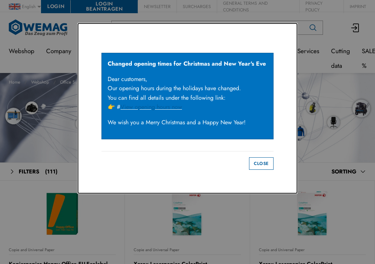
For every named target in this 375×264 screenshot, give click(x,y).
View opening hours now (151, 107)
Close (261, 163)
